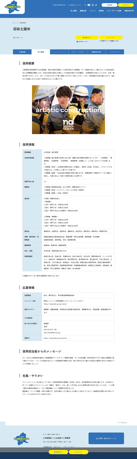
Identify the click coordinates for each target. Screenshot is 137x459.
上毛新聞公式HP (47, 447)
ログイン (125, 5)
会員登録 (109, 5)
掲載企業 (83, 10)
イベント (92, 10)
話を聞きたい (87, 37)
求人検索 (73, 10)
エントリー (111, 37)
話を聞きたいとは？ (83, 41)
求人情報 (41, 52)
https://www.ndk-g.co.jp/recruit (55, 338)
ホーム (15, 23)
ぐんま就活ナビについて (74, 5)
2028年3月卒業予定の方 (59, 5)
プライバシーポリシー (69, 447)
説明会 (101, 10)
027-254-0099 (52, 441)
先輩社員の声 (129, 10)
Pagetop (123, 422)
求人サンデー (57, 447)
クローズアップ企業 (114, 10)
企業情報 (22, 52)
